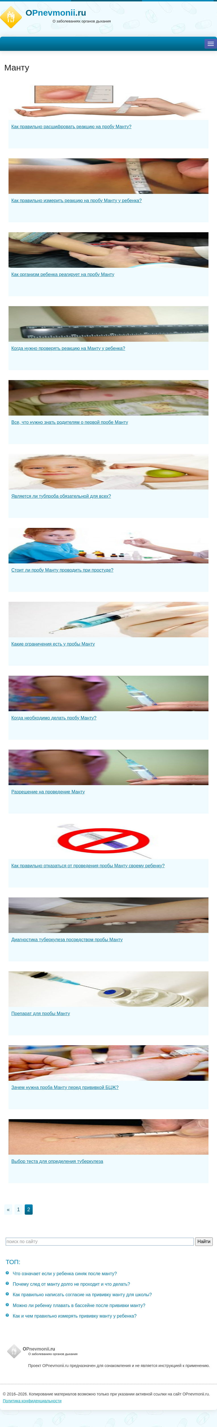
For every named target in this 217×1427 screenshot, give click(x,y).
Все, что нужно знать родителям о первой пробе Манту (69, 422)
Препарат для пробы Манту (40, 1013)
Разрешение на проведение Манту (48, 791)
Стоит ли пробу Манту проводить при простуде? (62, 570)
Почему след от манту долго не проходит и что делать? (71, 1284)
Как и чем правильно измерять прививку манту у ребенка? (75, 1316)
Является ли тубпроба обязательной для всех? (61, 496)
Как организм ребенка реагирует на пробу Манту (62, 274)
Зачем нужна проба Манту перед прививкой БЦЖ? (64, 1087)
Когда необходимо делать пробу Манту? (53, 717)
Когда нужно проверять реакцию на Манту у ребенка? (68, 348)
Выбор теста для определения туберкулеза (57, 1161)
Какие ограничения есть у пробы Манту (53, 644)
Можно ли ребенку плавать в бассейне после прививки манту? (79, 1305)
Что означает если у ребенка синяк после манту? (65, 1273)
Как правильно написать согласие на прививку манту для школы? (82, 1294)
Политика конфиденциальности (32, 1401)
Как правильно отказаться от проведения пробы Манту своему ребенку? (88, 865)
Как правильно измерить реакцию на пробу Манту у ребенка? (76, 200)
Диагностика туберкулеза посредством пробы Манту (67, 939)
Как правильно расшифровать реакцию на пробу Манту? (71, 126)
